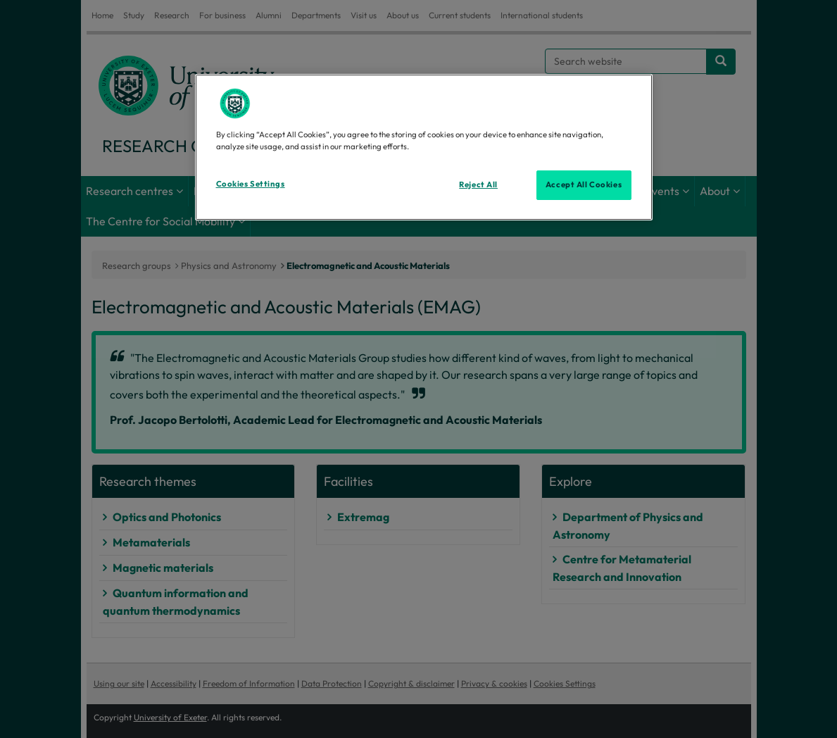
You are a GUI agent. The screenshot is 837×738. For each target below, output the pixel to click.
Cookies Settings (250, 184)
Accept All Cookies (584, 184)
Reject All (478, 184)
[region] (424, 147)
